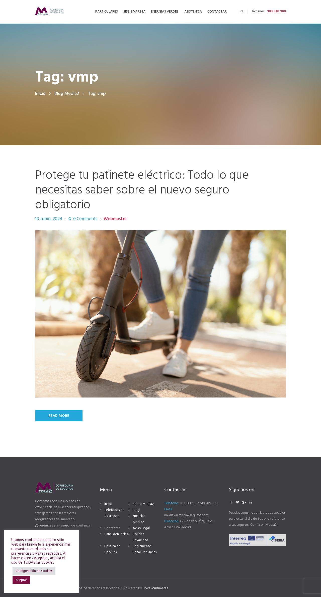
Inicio (40, 93)
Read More (58, 416)
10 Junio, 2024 (48, 219)
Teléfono (171, 503)
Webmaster (115, 219)
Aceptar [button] (21, 580)
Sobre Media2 (143, 504)
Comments (85, 219)
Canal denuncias (116, 534)
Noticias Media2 (139, 519)
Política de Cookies (112, 549)
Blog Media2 (66, 93)
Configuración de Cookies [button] (34, 571)
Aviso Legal (141, 528)
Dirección (171, 521)
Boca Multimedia (155, 588)
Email (168, 509)
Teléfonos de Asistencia (114, 513)
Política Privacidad (140, 537)
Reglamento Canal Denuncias (144, 549)
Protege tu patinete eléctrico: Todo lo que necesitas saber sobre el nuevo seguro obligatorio (142, 190)
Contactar (112, 528)
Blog (136, 510)
